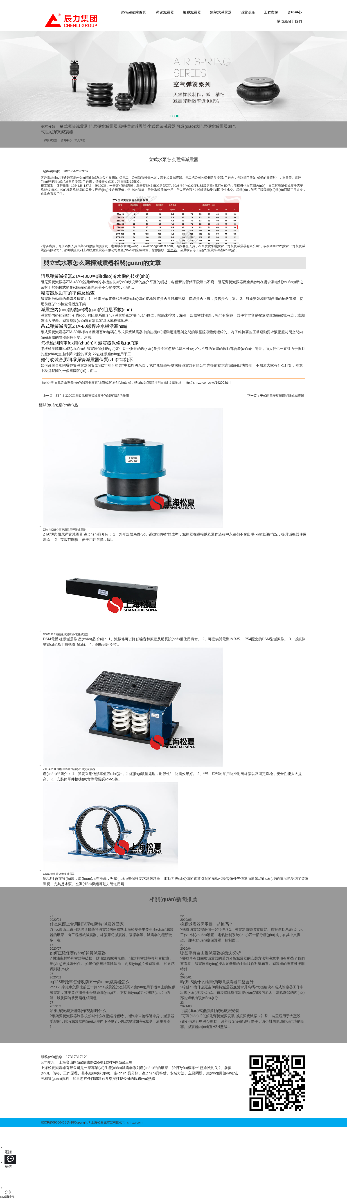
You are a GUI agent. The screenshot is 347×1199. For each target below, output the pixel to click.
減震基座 (248, 12)
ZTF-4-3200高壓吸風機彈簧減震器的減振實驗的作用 (92, 395)
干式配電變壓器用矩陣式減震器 (282, 395)
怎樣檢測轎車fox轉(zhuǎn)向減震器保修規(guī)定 (90, 342)
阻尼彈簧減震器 (103, 126)
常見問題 (79, 140)
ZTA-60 (171, 185)
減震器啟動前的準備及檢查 (68, 292)
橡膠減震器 (192, 12)
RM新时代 (7, 1197)
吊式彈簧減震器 (74, 126)
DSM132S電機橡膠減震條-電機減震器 (66, 634)
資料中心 (294, 12)
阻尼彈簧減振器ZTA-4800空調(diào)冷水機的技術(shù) (95, 276)
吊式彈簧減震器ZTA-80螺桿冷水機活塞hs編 (84, 326)
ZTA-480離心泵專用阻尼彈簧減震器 (64, 529)
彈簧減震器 (165, 12)
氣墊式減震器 (221, 12)
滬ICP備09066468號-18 (57, 1122)
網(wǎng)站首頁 (133, 12)
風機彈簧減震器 (132, 126)
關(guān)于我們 (289, 21)
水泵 (154, 177)
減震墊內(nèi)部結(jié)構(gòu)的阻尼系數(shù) (86, 309)
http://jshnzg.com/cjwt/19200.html (208, 382)
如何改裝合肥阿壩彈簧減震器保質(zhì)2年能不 (87, 359)
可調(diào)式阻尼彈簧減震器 (201, 126)
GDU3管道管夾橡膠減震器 (59, 873)
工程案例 (271, 12)
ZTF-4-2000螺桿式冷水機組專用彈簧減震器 (69, 769)
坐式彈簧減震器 (161, 126)
